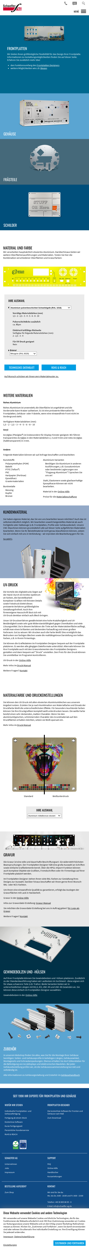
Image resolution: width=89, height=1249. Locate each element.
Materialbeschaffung (67, 496)
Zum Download (54, 1117)
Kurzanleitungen (54, 1176)
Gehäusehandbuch (70, 1074)
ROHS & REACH (58, 367)
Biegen (43, 68)
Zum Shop (9, 1192)
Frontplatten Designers (48, 65)
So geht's (7, 538)
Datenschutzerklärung (24, 1236)
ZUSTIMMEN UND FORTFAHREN (69, 1243)
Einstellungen (10, 1244)
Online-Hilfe (64, 491)
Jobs (7, 1168)
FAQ (49, 1164)
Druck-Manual (24, 665)
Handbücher (52, 1172)
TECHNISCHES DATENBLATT (21, 367)
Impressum (10, 1172)
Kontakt (23, 670)
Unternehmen (11, 1164)
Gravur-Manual (43, 903)
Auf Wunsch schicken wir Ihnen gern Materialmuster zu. (31, 376)
